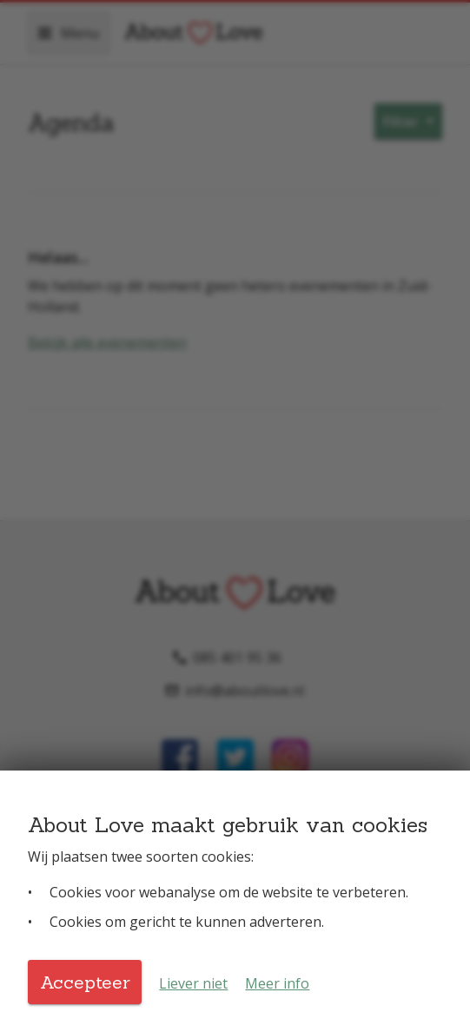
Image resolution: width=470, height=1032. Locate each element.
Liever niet (193, 983)
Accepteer (85, 982)
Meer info (277, 983)
